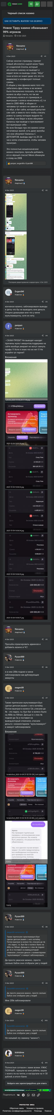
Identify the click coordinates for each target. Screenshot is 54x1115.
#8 (47, 927)
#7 (47, 698)
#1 (45, 56)
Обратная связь (17, 1108)
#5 (47, 639)
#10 (46, 1020)
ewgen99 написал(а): (16, 932)
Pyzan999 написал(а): (16, 988)
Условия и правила (34, 1108)
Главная (48, 1111)
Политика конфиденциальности (17, 1111)
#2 (47, 190)
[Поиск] (50, 4)
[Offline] (12, 48)
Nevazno (9, 35)
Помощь (38, 1111)
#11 (46, 1062)
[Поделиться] (41, 56)
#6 (47, 667)
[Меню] (3, 4)
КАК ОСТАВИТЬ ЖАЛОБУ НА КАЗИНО (23, 21)
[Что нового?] (43, 4)
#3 (47, 301)
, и (21, 163)
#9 (47, 983)
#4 (47, 335)
